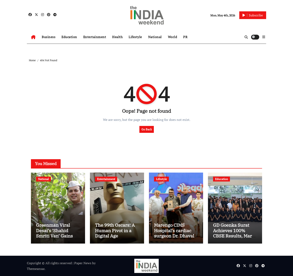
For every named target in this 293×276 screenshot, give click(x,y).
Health (117, 37)
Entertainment (94, 37)
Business (48, 37)
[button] (263, 37)
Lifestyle (135, 37)
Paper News (82, 263)
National (155, 37)
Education (69, 37)
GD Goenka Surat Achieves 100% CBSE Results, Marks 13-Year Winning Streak (235, 235)
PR (185, 37)
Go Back (146, 129)
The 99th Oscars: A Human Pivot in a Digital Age (115, 230)
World (172, 37)
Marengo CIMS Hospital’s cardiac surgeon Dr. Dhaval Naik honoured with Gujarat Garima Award (175, 238)
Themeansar (36, 268)
